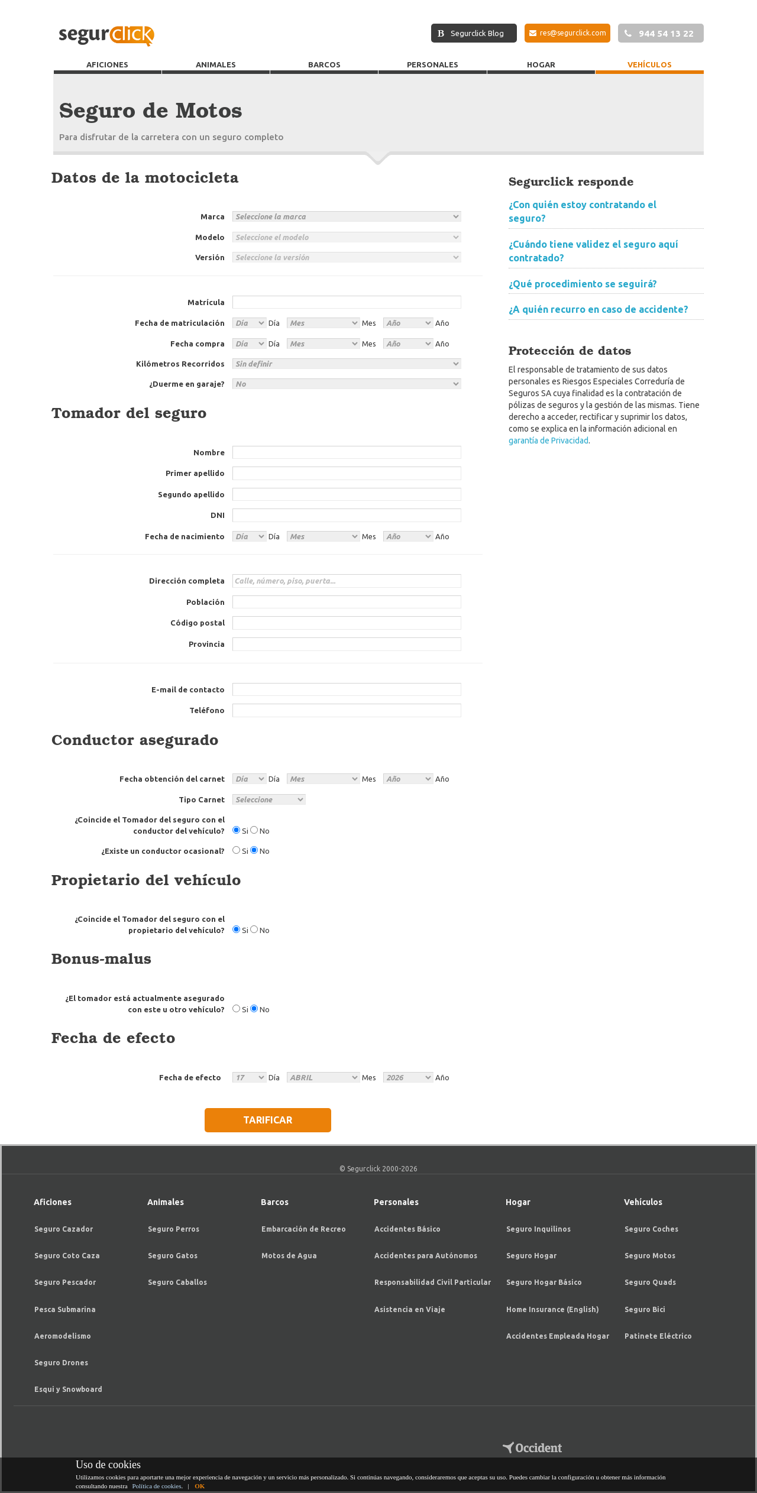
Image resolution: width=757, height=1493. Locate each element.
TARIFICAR (267, 1120)
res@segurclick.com (567, 33)
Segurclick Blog (471, 33)
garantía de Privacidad (548, 440)
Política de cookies (156, 1485)
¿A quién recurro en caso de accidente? (598, 309)
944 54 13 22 (659, 33)
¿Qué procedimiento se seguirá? (583, 283)
